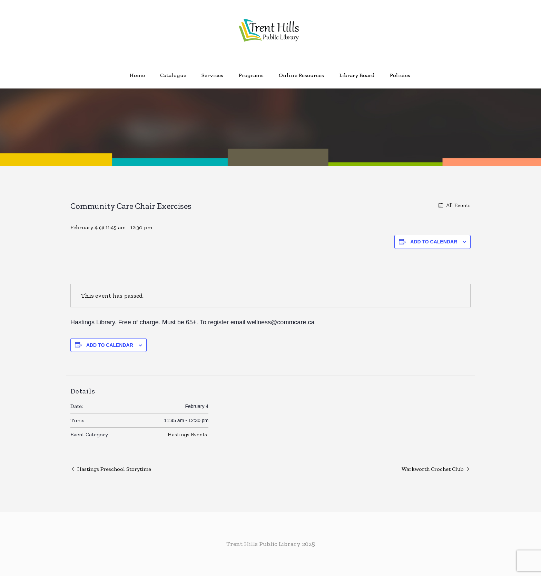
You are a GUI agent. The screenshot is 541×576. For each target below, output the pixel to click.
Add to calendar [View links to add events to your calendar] (433, 241)
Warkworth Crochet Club (433, 469)
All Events (458, 205)
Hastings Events (187, 434)
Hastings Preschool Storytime (114, 469)
